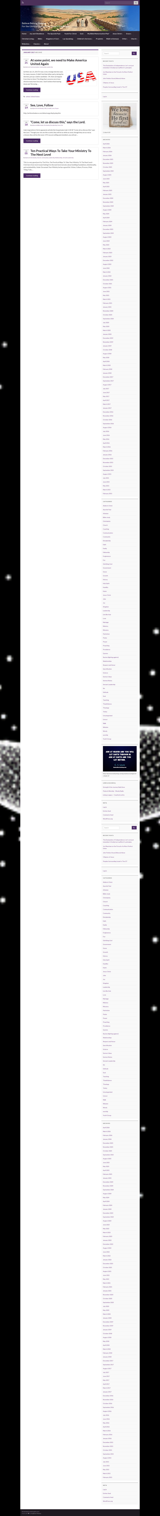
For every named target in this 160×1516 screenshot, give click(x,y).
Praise (105, 638)
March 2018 (107, 365)
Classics (37, 44)
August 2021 (107, 287)
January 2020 (107, 334)
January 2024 (107, 225)
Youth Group (107, 739)
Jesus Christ (118, 34)
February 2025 (107, 190)
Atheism (105, 513)
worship (105, 735)
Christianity (40, 108)
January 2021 (107, 307)
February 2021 (107, 303)
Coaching (106, 529)
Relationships (58, 157)
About (46, 44)
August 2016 (107, 427)
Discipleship (53, 125)
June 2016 (106, 435)
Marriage (106, 622)
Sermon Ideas (107, 677)
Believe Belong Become (37, 23)
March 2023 (107, 249)
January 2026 (107, 155)
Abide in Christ (107, 506)
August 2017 (107, 385)
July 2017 (106, 388)
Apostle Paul (107, 509)
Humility (105, 587)
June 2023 (106, 241)
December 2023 (108, 229)
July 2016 (106, 431)
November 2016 (108, 416)
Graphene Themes (36, 1513)
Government (107, 568)
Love (53, 108)
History (105, 579)
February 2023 (107, 252)
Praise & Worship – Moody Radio (113, 791)
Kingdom (106, 607)
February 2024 (107, 221)
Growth (49, 108)
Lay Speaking (68, 39)
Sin (62, 125)
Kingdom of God (53, 39)
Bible (40, 39)
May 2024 (106, 214)
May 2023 (106, 245)
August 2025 (107, 175)
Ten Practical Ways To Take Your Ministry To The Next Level (60, 152)
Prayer (57, 108)
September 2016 (108, 423)
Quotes (105, 653)
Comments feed (108, 815)
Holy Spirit (106, 583)
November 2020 (108, 311)
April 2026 (106, 144)
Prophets (99, 39)
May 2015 (106, 486)
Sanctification (107, 669)
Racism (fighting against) (111, 657)
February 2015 (107, 493)
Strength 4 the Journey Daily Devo (114, 787)
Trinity (105, 712)
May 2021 (106, 295)
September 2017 (108, 381)
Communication (34, 67)
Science (105, 673)
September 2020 (108, 319)
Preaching (106, 645)
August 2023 (107, 237)
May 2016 (106, 439)
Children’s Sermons (85, 39)
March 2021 (107, 299)
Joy (104, 603)
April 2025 (106, 186)
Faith (45, 108)
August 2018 (107, 353)
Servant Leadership (68, 157)
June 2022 (106, 268)
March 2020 (107, 330)
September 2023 (108, 233)
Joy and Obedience (37, 34)
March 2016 (107, 447)
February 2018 (107, 369)
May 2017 (106, 396)
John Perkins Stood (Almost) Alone (114, 78)
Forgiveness (107, 556)
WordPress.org (108, 819)
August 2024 (107, 210)
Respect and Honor (109, 665)
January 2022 (107, 276)
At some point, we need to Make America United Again (58, 62)
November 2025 (108, 163)
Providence (106, 649)
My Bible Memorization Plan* (98, 34)
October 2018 (107, 350)
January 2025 (107, 194)
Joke (104, 599)
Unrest (105, 719)
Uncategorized (107, 715)
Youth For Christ (70, 34)
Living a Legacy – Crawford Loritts (113, 795)
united (28, 96)
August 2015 (107, 474)
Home (24, 34)
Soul (104, 696)
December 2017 (108, 377)
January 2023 (107, 256)
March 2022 (107, 272)
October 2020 (107, 315)
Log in (105, 96)
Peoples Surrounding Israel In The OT (115, 87)
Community (43, 67)
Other (125, 39)
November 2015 (108, 462)
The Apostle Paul (54, 34)
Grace (129, 34)
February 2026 (107, 151)
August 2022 (107, 264)
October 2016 (107, 420)
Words (105, 731)
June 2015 (106, 482)
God (82, 34)
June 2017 (106, 392)
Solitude (105, 692)
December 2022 (108, 260)
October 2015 (107, 466)
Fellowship (106, 552)
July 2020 (106, 322)
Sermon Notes (107, 680)
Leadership (50, 67)
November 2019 (108, 342)
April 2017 (106, 400)
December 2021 (108, 280)
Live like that (107, 614)
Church (134, 39)
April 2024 (106, 217)
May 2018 (106, 357)
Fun (104, 560)
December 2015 (108, 458)
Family (105, 548)
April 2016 (106, 443)
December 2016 (108, 412)
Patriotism (106, 634)
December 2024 (108, 198)
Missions (106, 630)
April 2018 (106, 361)
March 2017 (107, 404)
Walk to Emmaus (112, 39)
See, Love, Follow (41, 105)
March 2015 (107, 490)
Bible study (40, 125)
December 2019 (108, 338)
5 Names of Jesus (108, 83)
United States (35, 96)
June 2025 (106, 179)
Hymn (105, 591)
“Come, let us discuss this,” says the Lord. (57, 122)
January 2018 (107, 373)
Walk (104, 723)
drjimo (27, 67)
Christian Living (28, 39)
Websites (26, 44)
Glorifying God (107, 564)
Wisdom (105, 727)
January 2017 (107, 408)
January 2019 (107, 346)
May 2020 (106, 326)
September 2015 (108, 470)
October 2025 (107, 167)
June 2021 (106, 291)
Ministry (105, 626)
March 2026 (107, 148)
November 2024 (108, 202)
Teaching (106, 700)
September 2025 (108, 171)
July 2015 (106, 478)
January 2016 (107, 455)
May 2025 (106, 182)
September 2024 (108, 206)
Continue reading (32, 90)
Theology (106, 708)
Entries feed (107, 811)
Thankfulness (107, 704)
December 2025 (108, 159)
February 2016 (107, 451)
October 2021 (107, 284)
